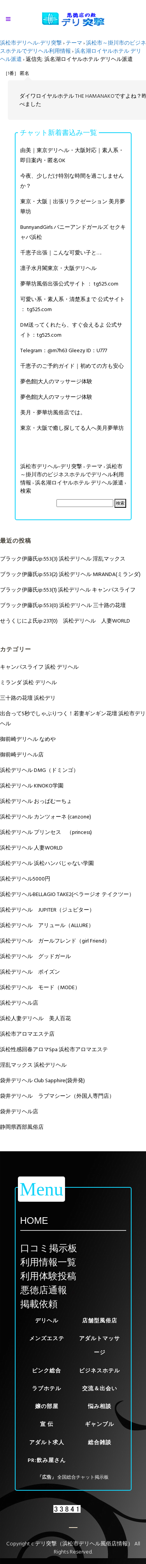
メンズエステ (46, 1338)
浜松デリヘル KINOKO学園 (31, 785)
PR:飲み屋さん (47, 1460)
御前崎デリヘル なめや (28, 739)
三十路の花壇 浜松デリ (28, 698)
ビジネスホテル (99, 1370)
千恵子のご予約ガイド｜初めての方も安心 (72, 366)
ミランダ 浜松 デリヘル (28, 682)
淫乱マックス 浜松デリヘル (33, 1065)
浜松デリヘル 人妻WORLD (31, 847)
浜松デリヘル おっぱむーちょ (36, 801)
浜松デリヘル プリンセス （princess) (46, 832)
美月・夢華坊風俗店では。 (53, 412)
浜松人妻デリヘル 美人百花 (35, 1018)
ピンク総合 (46, 1370)
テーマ (74, 42)
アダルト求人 (46, 1442)
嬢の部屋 (46, 1406)
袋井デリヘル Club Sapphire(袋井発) (42, 1080)
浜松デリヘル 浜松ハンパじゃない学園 (47, 863)
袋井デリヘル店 (19, 1111)
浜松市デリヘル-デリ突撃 (31, 42)
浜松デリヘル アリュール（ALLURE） (47, 925)
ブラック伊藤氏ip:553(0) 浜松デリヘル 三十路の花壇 (63, 605)
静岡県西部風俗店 (22, 1127)
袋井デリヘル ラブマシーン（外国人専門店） (57, 1096)
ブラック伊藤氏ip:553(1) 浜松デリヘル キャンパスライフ (67, 589)
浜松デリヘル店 (19, 1002)
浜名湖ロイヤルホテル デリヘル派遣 (79, 482)
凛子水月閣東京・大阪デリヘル (58, 268)
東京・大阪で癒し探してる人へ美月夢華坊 (72, 428)
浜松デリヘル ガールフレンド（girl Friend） (55, 940)
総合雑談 (99, 1442)
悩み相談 (99, 1406)
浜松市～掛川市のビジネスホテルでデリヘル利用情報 (72, 474)
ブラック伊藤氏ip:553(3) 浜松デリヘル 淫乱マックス (62, 558)
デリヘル (46, 1320)
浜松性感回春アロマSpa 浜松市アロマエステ (54, 1049)
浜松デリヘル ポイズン (30, 971)
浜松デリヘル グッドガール (35, 956)
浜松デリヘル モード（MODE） (40, 987)
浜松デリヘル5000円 (25, 878)
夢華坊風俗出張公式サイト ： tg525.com (69, 283)
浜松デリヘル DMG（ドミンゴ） (39, 770)
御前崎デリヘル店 (22, 754)
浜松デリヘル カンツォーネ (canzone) (45, 816)
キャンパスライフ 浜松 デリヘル (39, 667)
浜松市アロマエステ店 (27, 1033)
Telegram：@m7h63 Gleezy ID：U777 (63, 350)
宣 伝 (46, 1424)
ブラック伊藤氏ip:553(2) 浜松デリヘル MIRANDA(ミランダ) (70, 574)
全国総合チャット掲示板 (83, 1477)
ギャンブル (99, 1424)
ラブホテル (46, 1388)
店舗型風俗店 (99, 1320)
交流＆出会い (99, 1388)
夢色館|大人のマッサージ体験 (56, 381)
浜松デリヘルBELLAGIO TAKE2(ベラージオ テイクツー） (67, 894)
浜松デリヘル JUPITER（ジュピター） (47, 909)
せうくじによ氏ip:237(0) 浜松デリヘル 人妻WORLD (65, 620)
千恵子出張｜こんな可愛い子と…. (60, 252)
